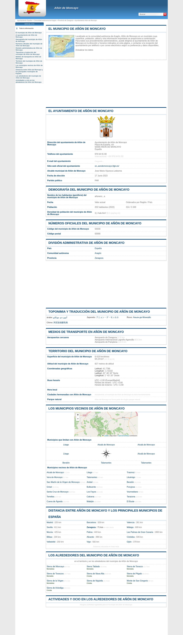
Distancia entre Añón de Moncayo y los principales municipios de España (29, 71)
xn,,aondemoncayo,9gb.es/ (107, 166)
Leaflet (105, 436)
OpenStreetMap (123, 436)
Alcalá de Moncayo (106, 445)
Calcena (90, 497)
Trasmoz (131, 472)
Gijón (129, 542)
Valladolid (51, 542)
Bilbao (49, 537)
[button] (78, 415)
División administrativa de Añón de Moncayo (86, 242)
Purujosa (131, 487)
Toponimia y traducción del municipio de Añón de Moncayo (99, 311)
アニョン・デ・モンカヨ (107, 317)
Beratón (66, 463)
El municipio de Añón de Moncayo (77, 28)
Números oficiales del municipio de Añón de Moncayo (94, 223)
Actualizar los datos (84, 50)
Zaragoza (99, 258)
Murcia (50, 532)
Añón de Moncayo (66, 8)
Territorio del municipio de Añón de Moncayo (87, 351)
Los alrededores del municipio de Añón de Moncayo (93, 555)
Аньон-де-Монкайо (142, 317)
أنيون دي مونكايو (60, 317)
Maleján (90, 501)
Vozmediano (132, 492)
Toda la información (26, 28)
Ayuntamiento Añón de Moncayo (86, 20)
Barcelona (91, 522)
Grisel (49, 487)
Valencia (130, 522)
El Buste (130, 501)
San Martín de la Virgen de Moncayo (63, 482)
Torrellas (50, 497)
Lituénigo (131, 477)
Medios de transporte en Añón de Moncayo (86, 332)
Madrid (50, 522)
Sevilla (50, 527)
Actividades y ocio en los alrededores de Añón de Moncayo (100, 599)
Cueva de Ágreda (55, 501)
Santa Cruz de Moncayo (57, 492)
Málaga (130, 527)
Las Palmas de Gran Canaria (140, 532)
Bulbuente (91, 487)
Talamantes (106, 463)
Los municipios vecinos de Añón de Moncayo (86, 408)
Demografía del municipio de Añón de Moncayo (88, 189)
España (98, 248)
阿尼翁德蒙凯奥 (61, 322)
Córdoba (131, 537)
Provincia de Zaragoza (65, 20)
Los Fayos (91, 492)
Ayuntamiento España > (25, 20)
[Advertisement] (106, 83)
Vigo (89, 542)
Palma (89, 532)
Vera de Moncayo (55, 477)
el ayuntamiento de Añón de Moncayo (80, 111)
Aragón (98, 253)
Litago (66, 445)
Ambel (89, 482)
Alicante (90, 537)
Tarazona (131, 497)
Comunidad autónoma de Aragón (45, 20)
